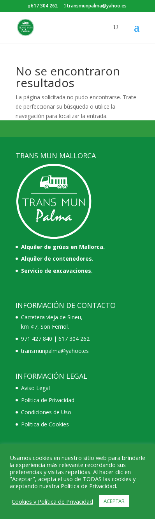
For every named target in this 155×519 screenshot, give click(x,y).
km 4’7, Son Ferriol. (45, 326)
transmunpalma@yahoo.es (55, 350)
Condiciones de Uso (46, 412)
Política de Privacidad (47, 400)
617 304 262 (74, 338)
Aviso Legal (35, 388)
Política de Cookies (45, 424)
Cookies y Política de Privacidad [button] (52, 501)
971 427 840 (36, 338)
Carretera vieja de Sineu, (52, 317)
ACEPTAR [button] (114, 501)
